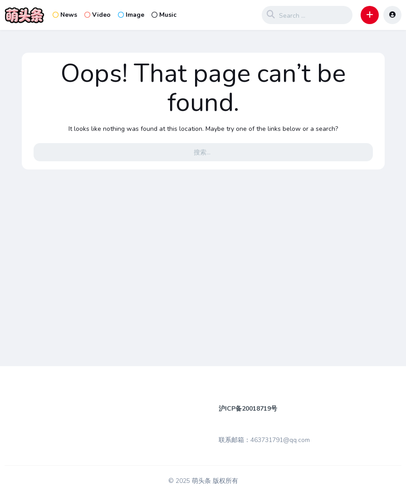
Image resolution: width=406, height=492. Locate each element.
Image (131, 14)
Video (97, 14)
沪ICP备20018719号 (248, 408)
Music (164, 14)
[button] (370, 15)
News (65, 14)
